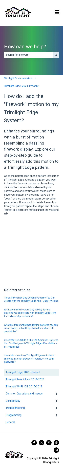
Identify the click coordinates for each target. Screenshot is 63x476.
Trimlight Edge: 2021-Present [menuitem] (23, 372)
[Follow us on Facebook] (34, 442)
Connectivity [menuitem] (13, 400)
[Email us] (56, 450)
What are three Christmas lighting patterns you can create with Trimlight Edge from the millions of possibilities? (31, 328)
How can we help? (25, 46)
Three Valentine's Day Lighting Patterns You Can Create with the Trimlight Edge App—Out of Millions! (31, 299)
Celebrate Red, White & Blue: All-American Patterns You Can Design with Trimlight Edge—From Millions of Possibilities (31, 343)
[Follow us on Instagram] (49, 442)
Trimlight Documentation (18, 78)
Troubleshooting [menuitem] (15, 407)
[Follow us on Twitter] (41, 442)
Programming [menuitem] (14, 415)
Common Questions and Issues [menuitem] (24, 393)
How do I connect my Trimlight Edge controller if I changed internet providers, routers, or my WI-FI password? (29, 358)
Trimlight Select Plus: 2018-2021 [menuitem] (25, 379)
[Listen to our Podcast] (56, 442)
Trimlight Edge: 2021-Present (21, 86)
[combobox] (28, 55)
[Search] (56, 55)
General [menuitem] (10, 422)
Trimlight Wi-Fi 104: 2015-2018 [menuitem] (24, 386)
